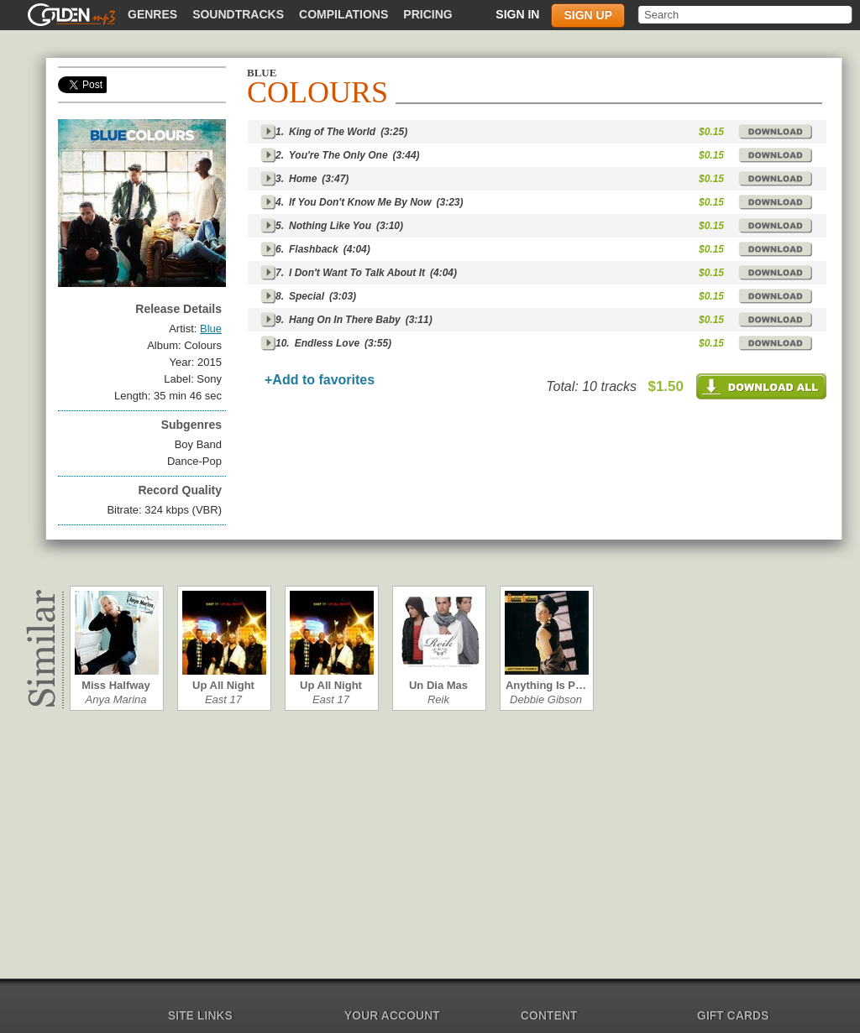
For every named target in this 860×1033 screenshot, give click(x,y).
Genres (152, 14)
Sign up (588, 15)
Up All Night (223, 685)
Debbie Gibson (546, 699)
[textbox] (746, 14)
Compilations (343, 14)
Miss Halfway (115, 685)
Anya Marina (116, 699)
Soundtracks (238, 14)
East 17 (223, 699)
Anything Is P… (546, 685)
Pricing (427, 14)
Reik (438, 699)
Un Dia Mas (438, 685)
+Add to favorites (320, 380)
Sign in (517, 14)
